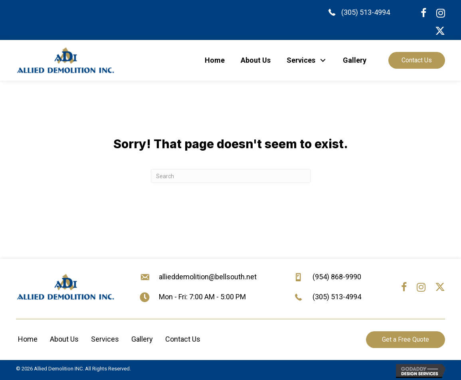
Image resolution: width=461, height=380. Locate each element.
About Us (64, 339)
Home (28, 339)
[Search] (231, 176)
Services (105, 339)
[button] (323, 60)
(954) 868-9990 (337, 277)
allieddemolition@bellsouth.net (208, 277)
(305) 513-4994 (365, 12)
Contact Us (182, 339)
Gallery (142, 339)
